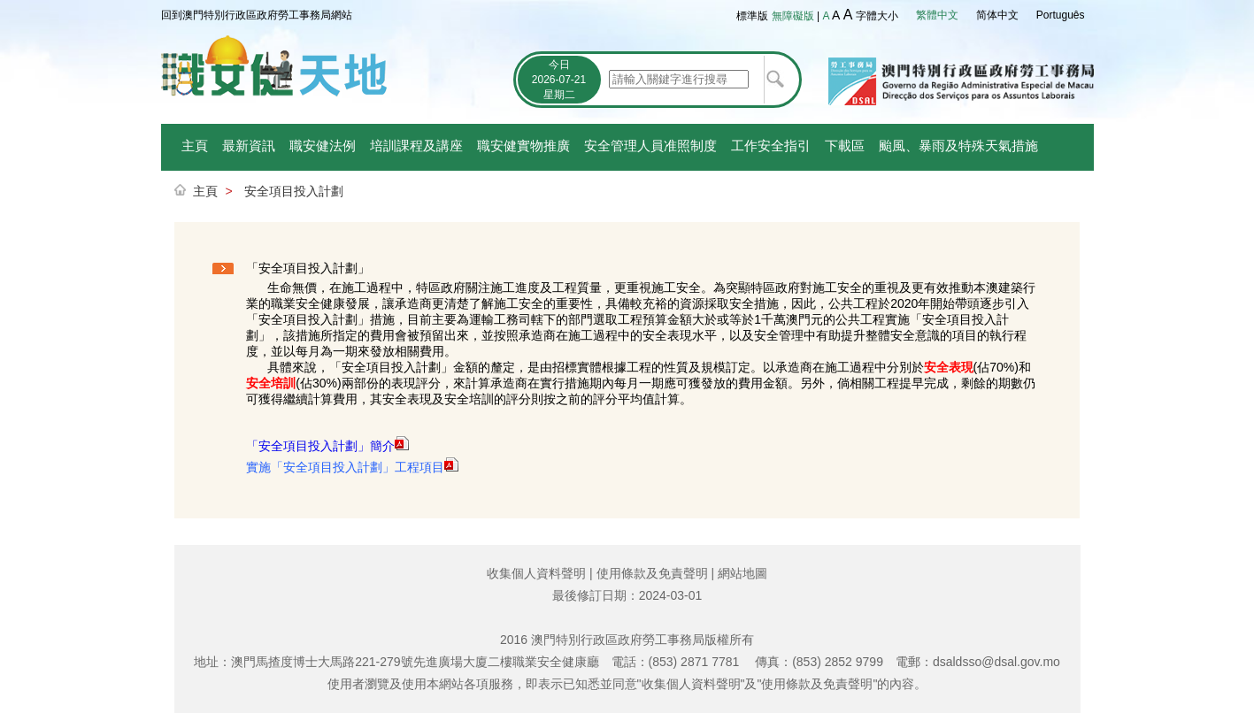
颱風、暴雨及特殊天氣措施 (958, 145)
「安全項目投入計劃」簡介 (320, 446)
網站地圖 (742, 573)
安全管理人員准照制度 (650, 145)
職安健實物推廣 (523, 145)
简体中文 (997, 15)
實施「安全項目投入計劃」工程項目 (345, 467)
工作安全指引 (771, 145)
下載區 (845, 145)
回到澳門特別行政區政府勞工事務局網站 (256, 15)
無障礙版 (793, 16)
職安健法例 (322, 145)
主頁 (194, 145)
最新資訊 (248, 145)
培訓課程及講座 (416, 145)
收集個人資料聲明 (536, 573)
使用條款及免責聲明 (652, 573)
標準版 (752, 16)
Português (1060, 15)
